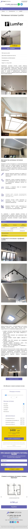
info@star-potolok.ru (15, 518)
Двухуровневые (5, 233)
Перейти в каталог (14, 379)
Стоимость (4, 221)
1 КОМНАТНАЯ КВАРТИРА (14, 498)
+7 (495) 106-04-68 (11, 4)
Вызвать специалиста (14, 438)
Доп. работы (4, 235)
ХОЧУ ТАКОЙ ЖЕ (11, 48)
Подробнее (14, 507)
